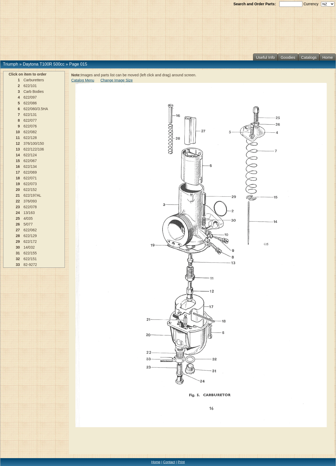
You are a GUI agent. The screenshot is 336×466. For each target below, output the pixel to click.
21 (18, 195)
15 (18, 161)
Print (181, 462)
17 (18, 172)
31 (18, 253)
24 (18, 213)
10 (18, 132)
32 (18, 259)
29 (18, 241)
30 (18, 247)
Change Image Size (117, 80)
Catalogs (309, 57)
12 (18, 143)
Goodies (288, 57)
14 (18, 155)
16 (18, 166)
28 (18, 236)
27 (18, 230)
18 (18, 178)
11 (18, 138)
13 (18, 149)
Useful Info (265, 57)
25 (18, 218)
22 (18, 201)
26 (18, 224)
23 (18, 207)
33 (18, 265)
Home (327, 57)
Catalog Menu (82, 80)
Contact (169, 462)
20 (18, 190)
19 (18, 184)
